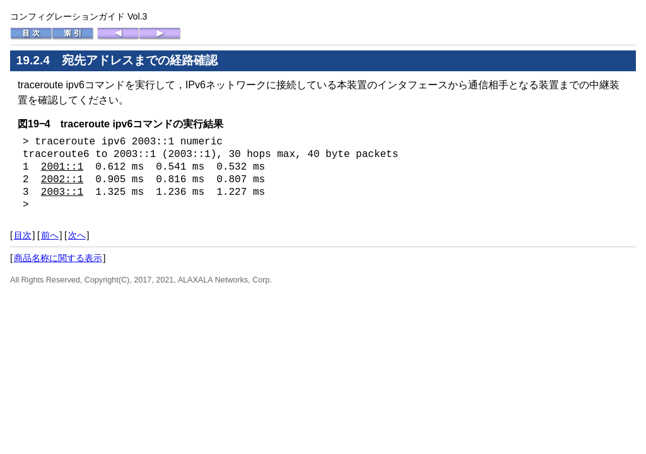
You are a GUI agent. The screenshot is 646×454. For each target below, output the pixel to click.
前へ (50, 235)
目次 (23, 235)
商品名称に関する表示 (58, 258)
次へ (77, 235)
